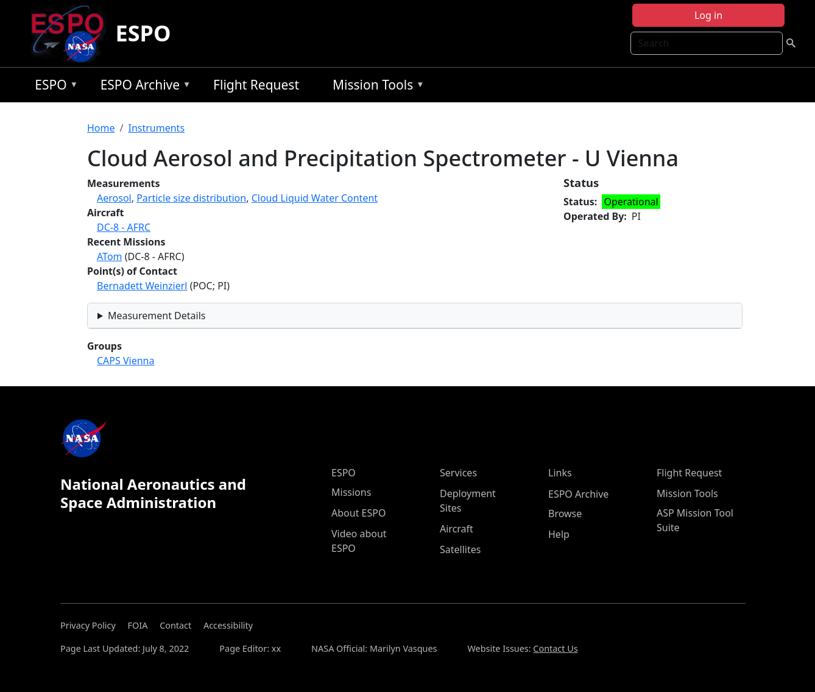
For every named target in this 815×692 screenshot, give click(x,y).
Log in (708, 15)
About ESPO (358, 513)
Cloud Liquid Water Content (315, 198)
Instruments (156, 128)
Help (559, 534)
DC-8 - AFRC (123, 227)
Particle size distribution (191, 198)
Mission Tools (375, 86)
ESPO (143, 33)
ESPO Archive (142, 86)
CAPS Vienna (125, 360)
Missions (351, 492)
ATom (109, 256)
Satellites (460, 549)
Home (101, 128)
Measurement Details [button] (157, 315)
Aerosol (114, 198)
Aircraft (456, 528)
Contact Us (555, 648)
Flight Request (256, 84)
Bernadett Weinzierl (142, 285)
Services (458, 472)
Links (560, 472)
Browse (565, 513)
